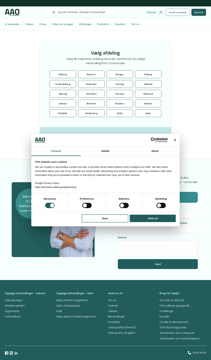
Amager (120, 74)
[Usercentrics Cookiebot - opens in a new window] (153, 140)
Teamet (113, 306)
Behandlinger (116, 316)
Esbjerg (148, 74)
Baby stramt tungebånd (72, 300)
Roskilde (62, 113)
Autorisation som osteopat (177, 333)
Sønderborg (91, 113)
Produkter (103, 24)
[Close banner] (175, 140)
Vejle (148, 113)
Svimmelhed (13, 316)
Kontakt (151, 12)
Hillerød (148, 84)
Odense (63, 103)
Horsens (119, 93)
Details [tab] (105, 151)
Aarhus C (91, 74)
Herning (120, 84)
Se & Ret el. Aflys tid (172, 300)
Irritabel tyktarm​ (15, 306)
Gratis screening (177, 12)
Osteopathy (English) (121, 333)
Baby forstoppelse (68, 306)
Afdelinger (85, 24)
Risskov (148, 103)
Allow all (153, 218)
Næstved (148, 93)
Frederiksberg (62, 84)
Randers (119, 103)
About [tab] (154, 151)
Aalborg (63, 74)
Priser (43, 24)
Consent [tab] (56, 151)
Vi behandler (12, 24)
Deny (105, 218)
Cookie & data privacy (174, 322)
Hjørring (63, 93)
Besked (122, 237)
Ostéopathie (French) (122, 327)
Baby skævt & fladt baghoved (76, 316)
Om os (135, 24)
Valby (120, 113)
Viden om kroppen (62, 24)
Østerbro (91, 103)
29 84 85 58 (197, 352)
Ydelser (29, 24)
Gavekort (120, 24)
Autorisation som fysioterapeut (179, 338)
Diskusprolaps (14, 300)
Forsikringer (167, 311)
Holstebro (91, 93)
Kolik (59, 311)
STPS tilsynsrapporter (173, 327)
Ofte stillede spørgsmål (174, 306)
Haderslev (91, 84)
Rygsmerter (12, 311)
